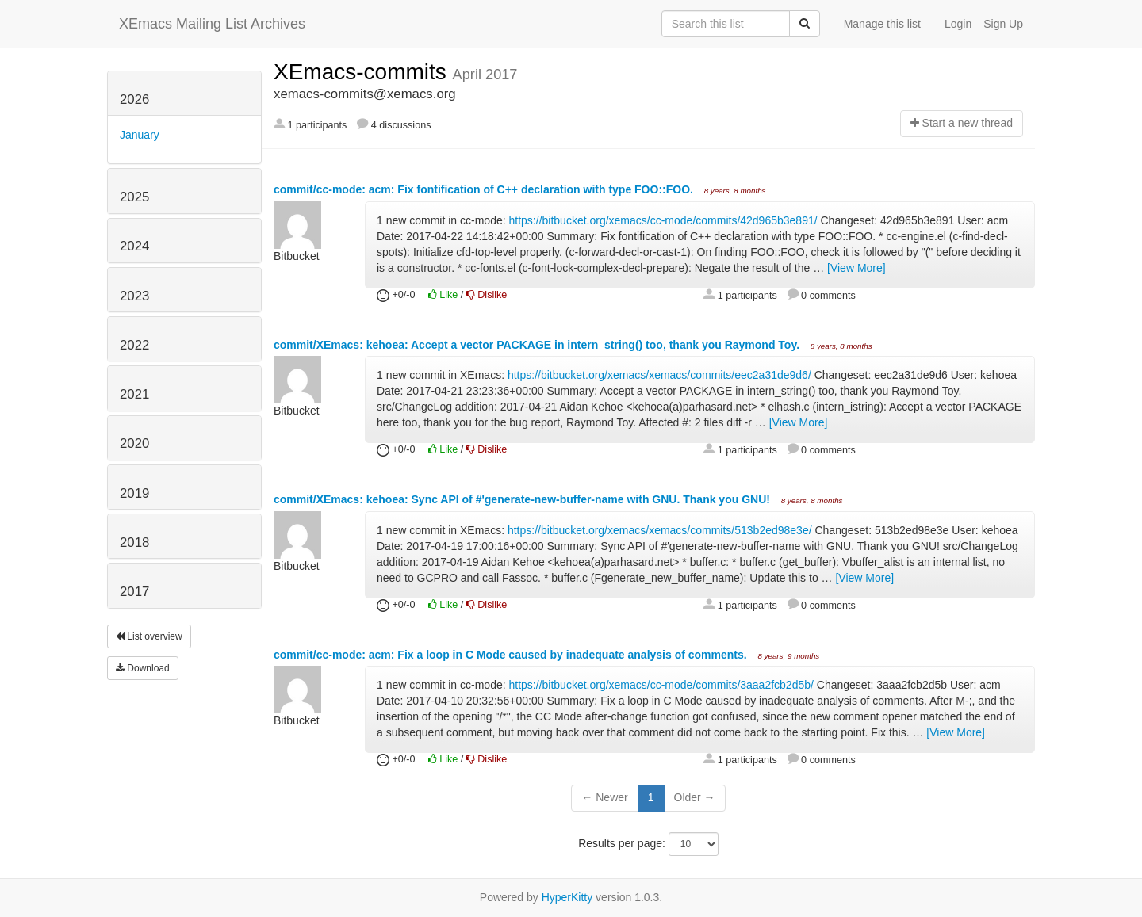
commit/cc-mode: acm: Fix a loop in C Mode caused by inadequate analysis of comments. (512, 654)
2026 (134, 99)
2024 (134, 246)
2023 (134, 296)
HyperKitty (567, 897)
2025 (134, 196)
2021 (134, 394)
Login (958, 23)
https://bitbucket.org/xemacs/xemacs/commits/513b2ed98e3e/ (660, 530)
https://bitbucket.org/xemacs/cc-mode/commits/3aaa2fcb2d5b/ (661, 684)
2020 (134, 443)
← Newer (604, 797)
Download (143, 668)
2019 (134, 493)
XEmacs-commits (363, 71)
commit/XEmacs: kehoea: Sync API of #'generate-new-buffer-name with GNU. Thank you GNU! (523, 499)
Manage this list (882, 23)
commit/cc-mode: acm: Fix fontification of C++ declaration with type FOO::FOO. (485, 189)
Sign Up (1003, 23)
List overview (149, 636)
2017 (134, 591)
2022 (134, 345)
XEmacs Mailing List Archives (212, 24)
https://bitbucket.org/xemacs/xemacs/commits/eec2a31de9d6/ (659, 375)
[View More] (856, 268)
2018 (134, 542)
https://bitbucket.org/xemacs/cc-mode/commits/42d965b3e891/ (663, 220)
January (139, 134)
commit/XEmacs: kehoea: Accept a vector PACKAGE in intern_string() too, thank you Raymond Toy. (538, 344)
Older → (694, 797)
